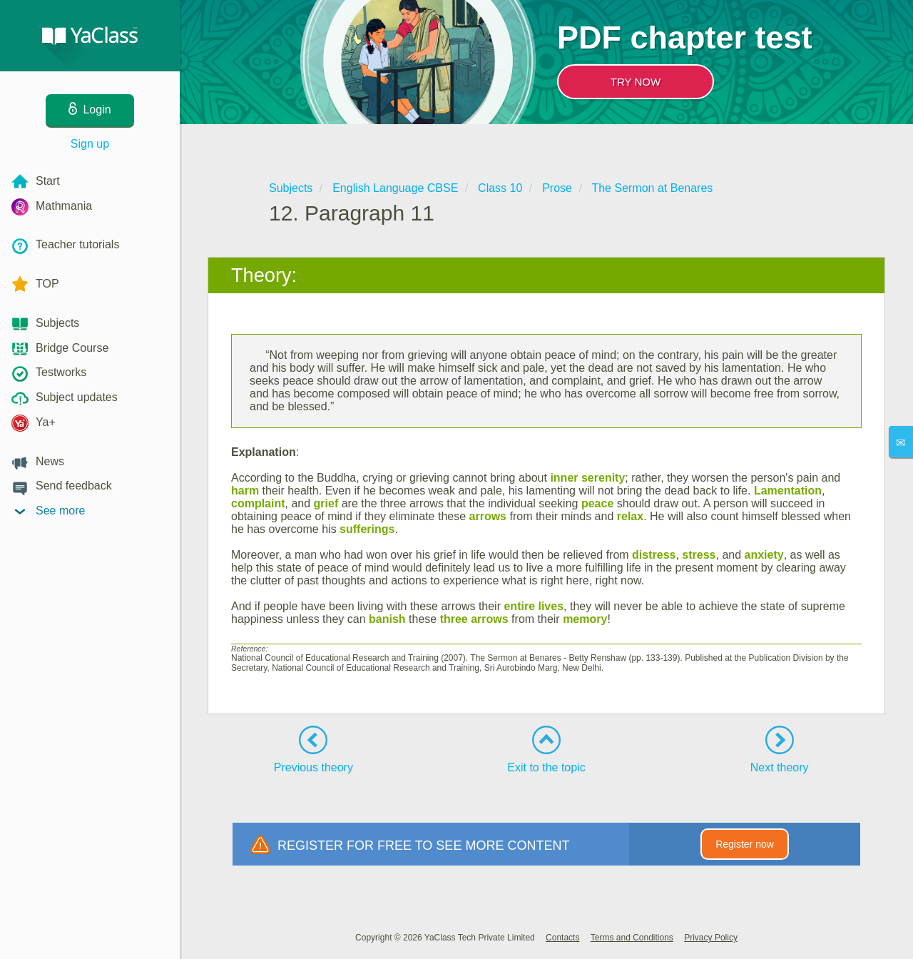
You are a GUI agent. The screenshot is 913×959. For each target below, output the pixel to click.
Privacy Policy (711, 938)
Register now (744, 844)
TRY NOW (635, 82)
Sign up (90, 144)
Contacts (562, 938)
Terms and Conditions (632, 938)
